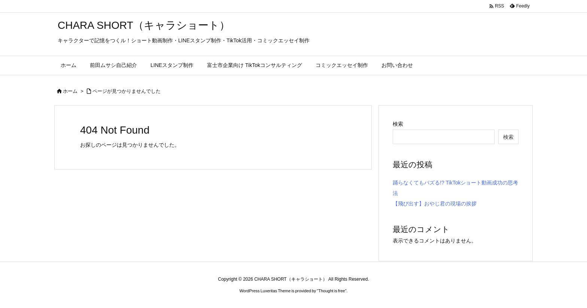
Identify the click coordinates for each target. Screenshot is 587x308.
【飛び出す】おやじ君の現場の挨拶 (435, 204)
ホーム (70, 91)
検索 (398, 124)
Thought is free (331, 291)
